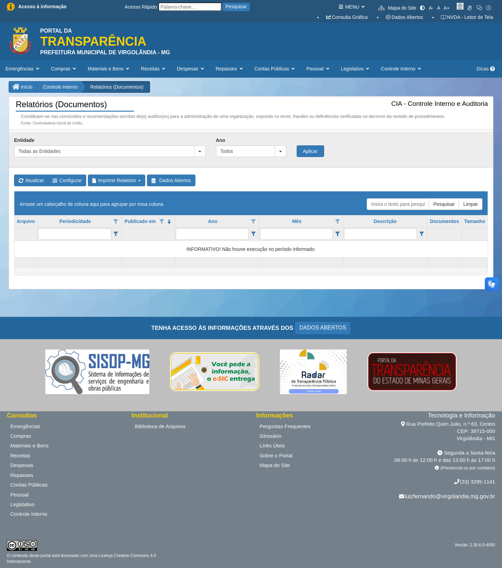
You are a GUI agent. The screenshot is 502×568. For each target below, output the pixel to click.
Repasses (21, 475)
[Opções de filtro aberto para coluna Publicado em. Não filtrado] (162, 221)
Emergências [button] (23, 68)
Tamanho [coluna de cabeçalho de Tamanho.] (474, 221)
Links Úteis (272, 445)
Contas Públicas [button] (275, 68)
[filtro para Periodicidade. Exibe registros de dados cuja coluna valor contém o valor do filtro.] (74, 234)
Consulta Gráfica (347, 17)
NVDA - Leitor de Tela (467, 17)
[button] (200, 151)
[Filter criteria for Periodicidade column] (116, 234)
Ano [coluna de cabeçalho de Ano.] (212, 221)
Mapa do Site (397, 8)
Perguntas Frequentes (285, 426)
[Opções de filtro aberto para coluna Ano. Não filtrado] (253, 221)
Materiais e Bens (29, 445)
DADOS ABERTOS (322, 328)
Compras (20, 436)
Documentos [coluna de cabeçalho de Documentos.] (444, 221)
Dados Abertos (404, 17)
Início (22, 87)
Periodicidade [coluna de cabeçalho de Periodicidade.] (75, 221)
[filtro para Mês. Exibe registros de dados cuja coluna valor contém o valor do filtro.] (296, 234)
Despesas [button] (191, 68)
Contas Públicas (28, 485)
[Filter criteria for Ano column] (253, 234)
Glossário (270, 436)
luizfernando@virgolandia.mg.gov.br (450, 496)
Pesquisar (236, 6)
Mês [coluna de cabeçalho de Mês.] (296, 221)
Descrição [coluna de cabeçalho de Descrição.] (385, 221)
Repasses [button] (230, 68)
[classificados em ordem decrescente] (169, 221)
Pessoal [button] (318, 68)
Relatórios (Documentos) (117, 87)
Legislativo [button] (356, 68)
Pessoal (19, 495)
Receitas (20, 455)
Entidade (24, 140)
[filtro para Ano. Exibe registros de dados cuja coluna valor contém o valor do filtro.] (212, 234)
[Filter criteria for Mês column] (337, 234)
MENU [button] (351, 7)
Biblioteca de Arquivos (160, 426)
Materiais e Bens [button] (109, 68)
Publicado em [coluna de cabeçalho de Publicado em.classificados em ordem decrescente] (140, 221)
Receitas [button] (154, 68)
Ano (220, 140)
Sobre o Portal (276, 455)
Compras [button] (64, 68)
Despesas (21, 465)
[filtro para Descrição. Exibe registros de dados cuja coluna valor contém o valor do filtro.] (380, 234)
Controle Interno (60, 87)
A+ (447, 8)
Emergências (25, 426)
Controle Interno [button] (401, 68)
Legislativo (22, 504)
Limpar (470, 204)
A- (431, 8)
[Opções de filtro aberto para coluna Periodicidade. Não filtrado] (115, 221)
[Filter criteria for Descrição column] (421, 234)
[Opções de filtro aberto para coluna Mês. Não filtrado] (337, 221)
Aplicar (310, 151)
